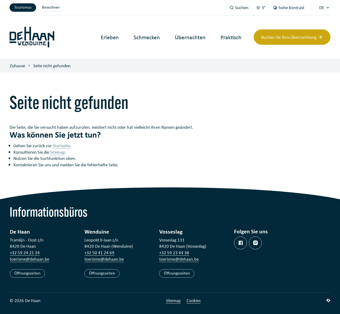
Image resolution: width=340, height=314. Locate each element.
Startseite (61, 145)
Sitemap (57, 152)
